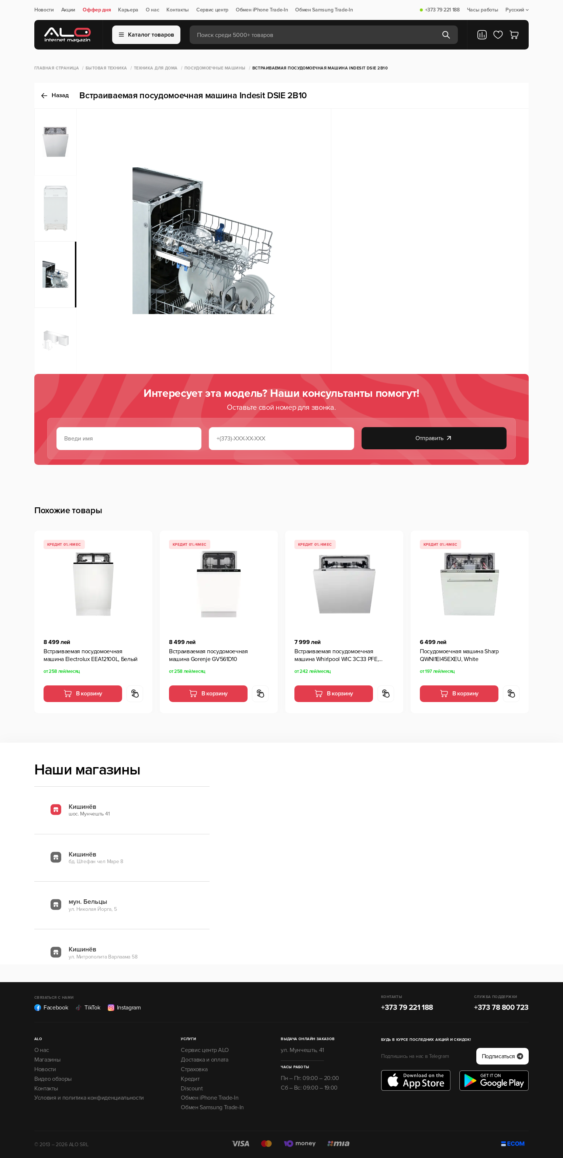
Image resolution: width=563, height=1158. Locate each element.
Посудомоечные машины (215, 68)
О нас (152, 10)
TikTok (87, 1007)
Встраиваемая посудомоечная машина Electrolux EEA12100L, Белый (91, 655)
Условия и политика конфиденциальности (89, 1097)
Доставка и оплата (204, 1059)
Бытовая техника (106, 68)
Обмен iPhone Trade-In (262, 10)
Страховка (194, 1069)
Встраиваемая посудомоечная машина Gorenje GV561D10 (208, 655)
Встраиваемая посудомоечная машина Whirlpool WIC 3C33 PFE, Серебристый (336, 655)
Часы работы (482, 10)
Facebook (51, 1007)
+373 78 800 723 (501, 1007)
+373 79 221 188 (442, 10)
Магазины (47, 1059)
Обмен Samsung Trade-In (324, 10)
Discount (192, 1088)
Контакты (177, 10)
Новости (44, 10)
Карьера (128, 10)
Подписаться (502, 1056)
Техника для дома (156, 68)
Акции (68, 10)
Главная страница (56, 68)
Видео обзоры (53, 1079)
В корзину (82, 693)
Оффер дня (97, 10)
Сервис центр (212, 10)
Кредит (190, 1079)
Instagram (124, 1007)
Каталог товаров (146, 34)
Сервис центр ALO (205, 1050)
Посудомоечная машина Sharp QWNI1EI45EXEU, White (459, 655)
